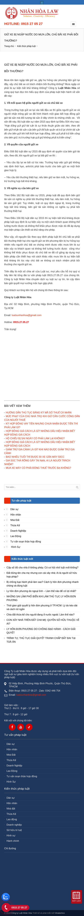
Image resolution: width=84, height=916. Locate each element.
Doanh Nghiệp (18, 530)
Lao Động (15, 536)
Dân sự (14, 509)
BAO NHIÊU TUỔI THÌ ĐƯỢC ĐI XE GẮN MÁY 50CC (35, 457)
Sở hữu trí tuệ (14, 830)
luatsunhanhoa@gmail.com (26, 315)
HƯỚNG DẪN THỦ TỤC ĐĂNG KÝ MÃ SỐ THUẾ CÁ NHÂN (38, 412)
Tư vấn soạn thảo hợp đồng (25, 541)
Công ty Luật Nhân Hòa (21, 913)
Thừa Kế (15, 525)
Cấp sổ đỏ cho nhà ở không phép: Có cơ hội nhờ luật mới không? (42, 567)
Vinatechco (60, 913)
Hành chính (12, 841)
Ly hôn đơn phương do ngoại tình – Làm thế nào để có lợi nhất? (41, 591)
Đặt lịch (76, 901)
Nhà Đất (14, 520)
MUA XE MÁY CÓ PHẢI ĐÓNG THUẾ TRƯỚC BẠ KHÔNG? (38, 468)
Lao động (11, 819)
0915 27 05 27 (19, 907)
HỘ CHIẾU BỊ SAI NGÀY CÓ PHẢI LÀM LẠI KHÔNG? (35, 438)
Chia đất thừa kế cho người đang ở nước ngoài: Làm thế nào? (40, 614)
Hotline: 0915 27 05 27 (23, 24)
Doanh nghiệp (14, 824)
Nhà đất (10, 808)
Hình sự (10, 835)
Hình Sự (15, 547)
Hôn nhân (15, 514)
